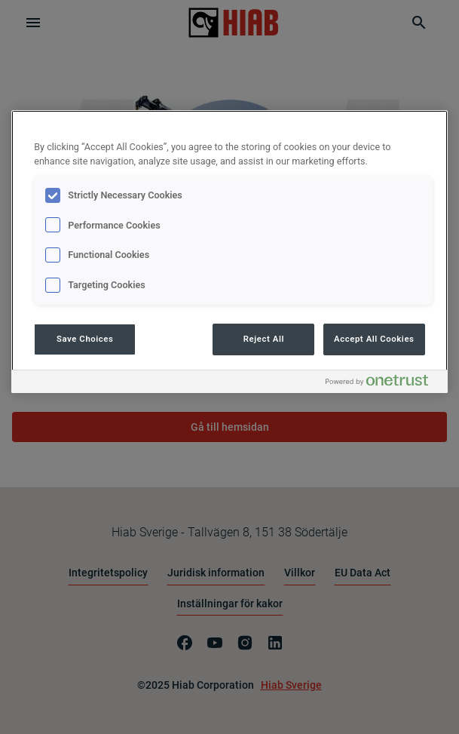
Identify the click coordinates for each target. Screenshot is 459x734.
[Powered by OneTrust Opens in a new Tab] (383, 383)
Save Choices (85, 338)
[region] (229, 251)
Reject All (263, 338)
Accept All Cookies (374, 338)
